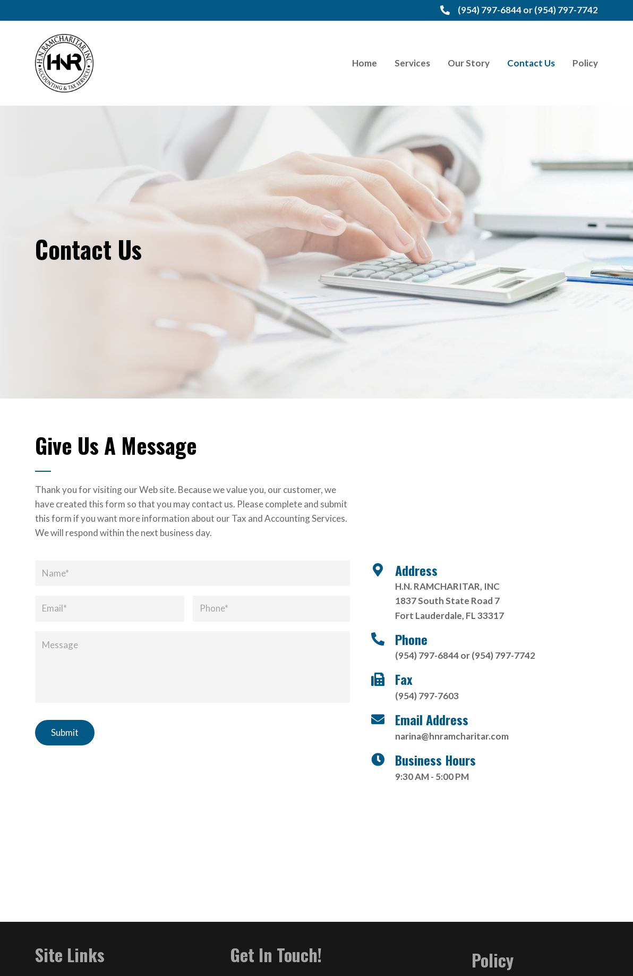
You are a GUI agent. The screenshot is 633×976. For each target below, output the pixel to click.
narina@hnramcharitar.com (452, 736)
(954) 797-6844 (489, 9)
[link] (364, 62)
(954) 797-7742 (566, 9)
